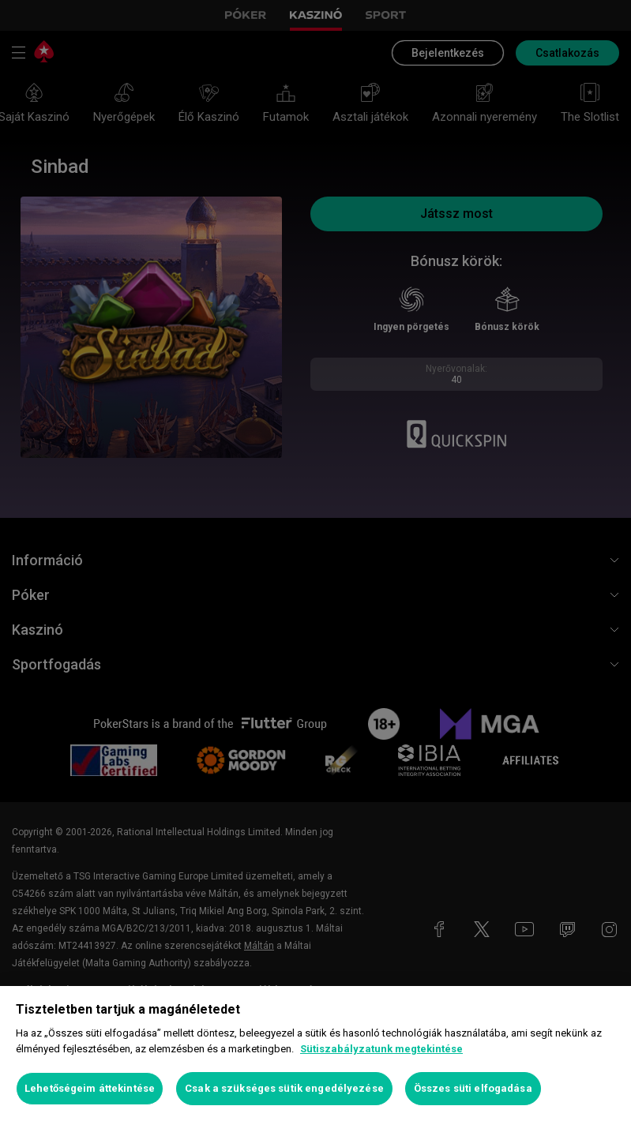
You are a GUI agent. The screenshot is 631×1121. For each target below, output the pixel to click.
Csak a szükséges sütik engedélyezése (284, 1088)
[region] (315, 1053)
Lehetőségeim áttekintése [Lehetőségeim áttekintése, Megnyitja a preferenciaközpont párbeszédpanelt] (89, 1088)
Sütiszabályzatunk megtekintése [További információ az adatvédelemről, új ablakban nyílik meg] (381, 1049)
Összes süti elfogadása (473, 1088)
